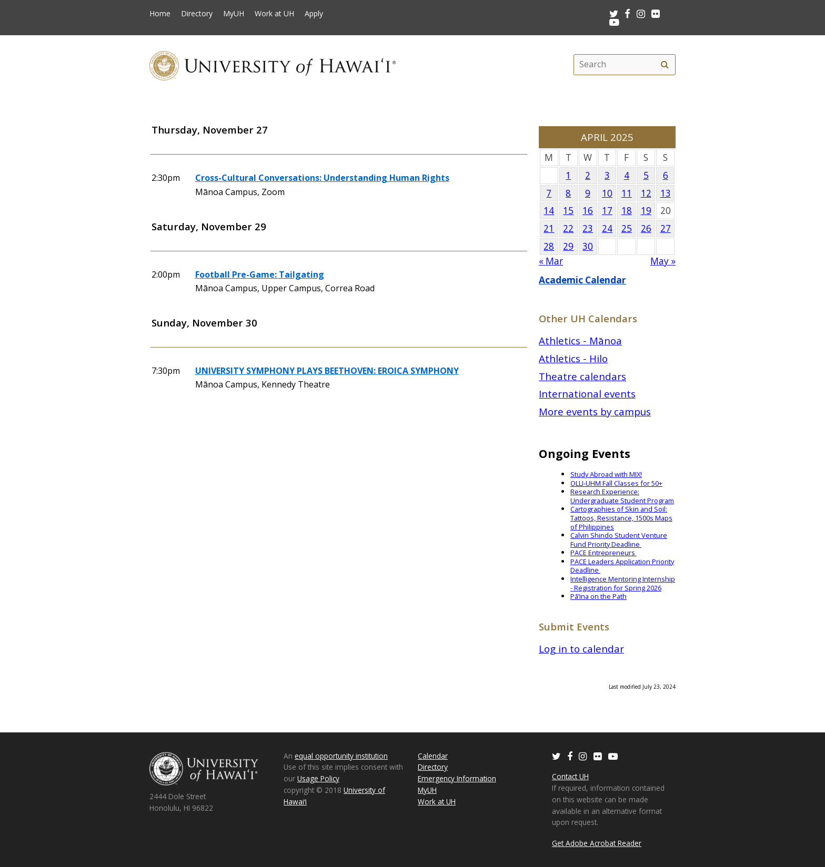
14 (549, 211)
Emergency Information (457, 778)
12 (646, 193)
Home (159, 13)
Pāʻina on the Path (598, 596)
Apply (314, 13)
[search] (664, 65)
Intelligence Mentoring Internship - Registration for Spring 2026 (622, 583)
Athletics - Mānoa (580, 340)
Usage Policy (318, 778)
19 (646, 211)
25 (626, 228)
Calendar (433, 756)
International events (587, 393)
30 (587, 246)
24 (607, 228)
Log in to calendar (581, 648)
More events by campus (595, 411)
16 (587, 211)
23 (587, 228)
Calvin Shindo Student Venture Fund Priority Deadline (618, 540)
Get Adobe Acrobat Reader (596, 843)
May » (663, 261)
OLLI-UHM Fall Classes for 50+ (616, 483)
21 (549, 228)
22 (568, 228)
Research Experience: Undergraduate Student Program (622, 496)
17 (607, 211)
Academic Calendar (582, 280)
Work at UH (274, 13)
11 (626, 193)
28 (549, 246)
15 (568, 211)
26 (646, 228)
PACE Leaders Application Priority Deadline (622, 566)
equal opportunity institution (341, 756)
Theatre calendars (582, 376)
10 (607, 193)
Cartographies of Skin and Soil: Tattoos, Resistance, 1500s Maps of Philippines (621, 517)
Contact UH (570, 776)
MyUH (233, 13)
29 (568, 246)
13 (665, 193)
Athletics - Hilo (573, 358)
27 (665, 228)
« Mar (551, 261)
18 (626, 211)
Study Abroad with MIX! (606, 474)
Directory (197, 13)
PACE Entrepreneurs (603, 552)
